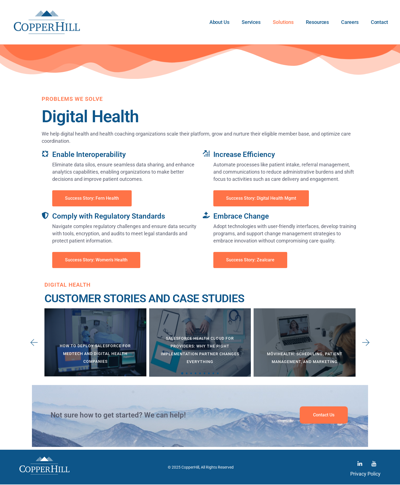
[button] (182, 373)
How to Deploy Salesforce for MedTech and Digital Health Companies (95, 354)
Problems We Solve (72, 99)
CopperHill (190, 467)
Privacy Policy (365, 474)
